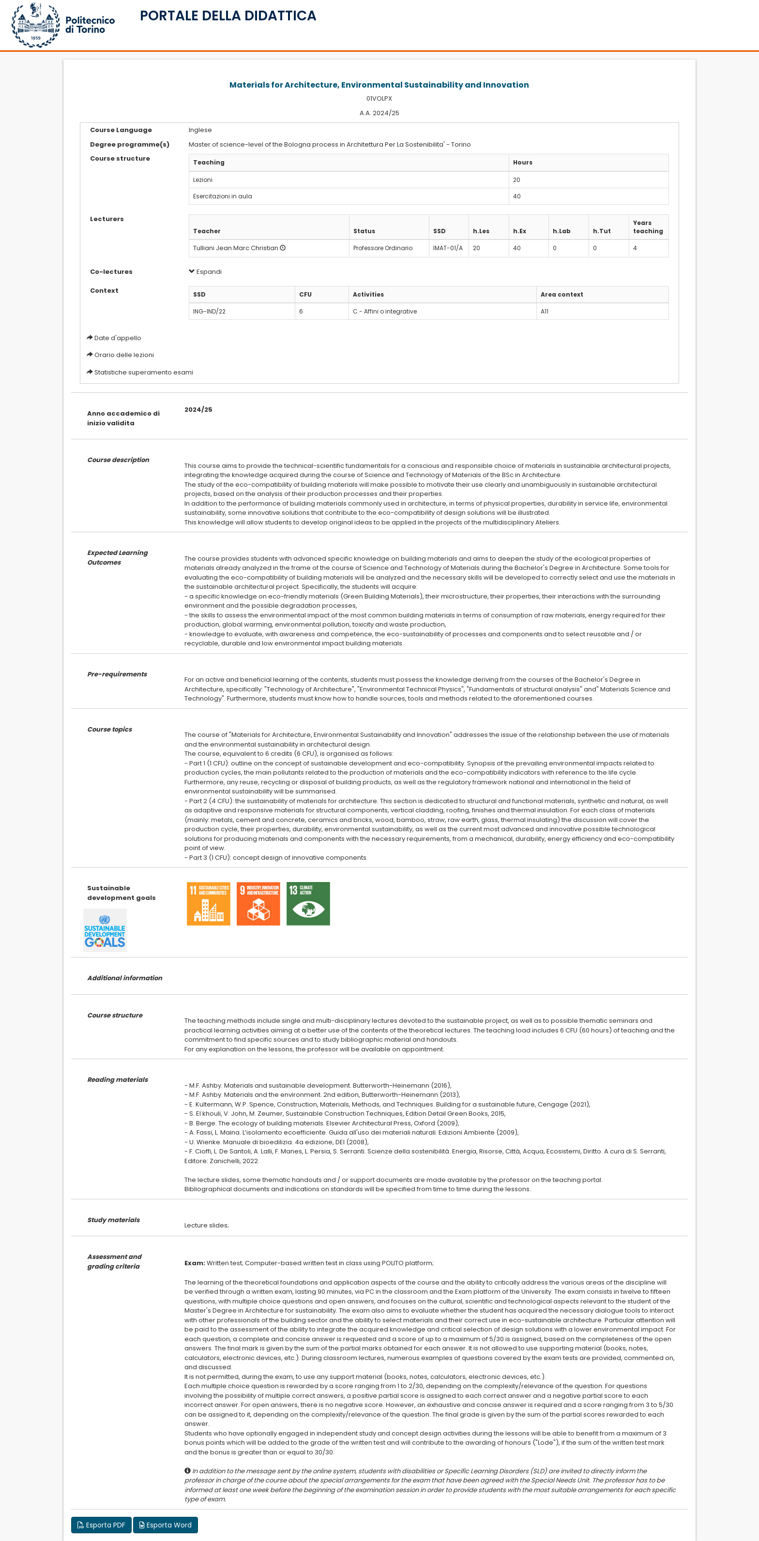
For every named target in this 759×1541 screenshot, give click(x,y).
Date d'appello (117, 338)
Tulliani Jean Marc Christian (235, 248)
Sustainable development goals (121, 892)
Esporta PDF (101, 1525)
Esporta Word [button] (165, 1525)
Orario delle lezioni (124, 354)
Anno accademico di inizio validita (123, 418)
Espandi (205, 271)
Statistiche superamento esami (143, 372)
